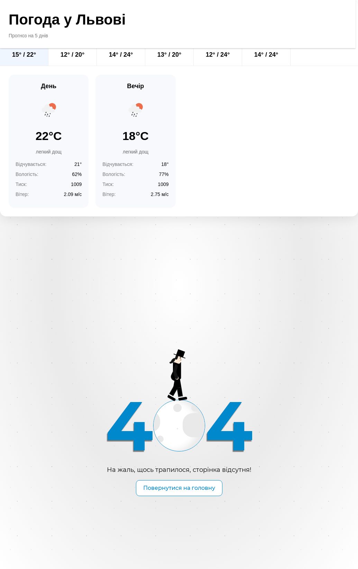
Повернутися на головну (179, 488)
